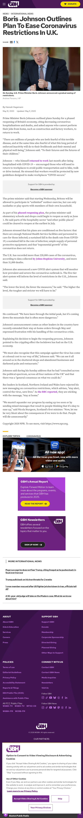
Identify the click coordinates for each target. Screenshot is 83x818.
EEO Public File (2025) (13, 693)
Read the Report (34, 503)
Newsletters (47, 683)
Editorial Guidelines (12, 672)
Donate (70, 4)
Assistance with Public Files (16, 698)
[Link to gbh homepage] (13, 3)
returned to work (39, 160)
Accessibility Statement (14, 683)
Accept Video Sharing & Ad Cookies (31, 798)
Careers (6, 637)
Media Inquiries (49, 677)
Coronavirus (33, 436)
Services (7, 632)
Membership (47, 632)
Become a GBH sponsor (41, 189)
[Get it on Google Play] (62, 466)
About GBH (8, 622)
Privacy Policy (9, 677)
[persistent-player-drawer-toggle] (80, 814)
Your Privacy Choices (40, 807)
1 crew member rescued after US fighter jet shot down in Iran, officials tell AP (40, 588)
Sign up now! (31, 544)
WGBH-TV (8, 706)
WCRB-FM (20, 711)
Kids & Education (11, 627)
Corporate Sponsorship (53, 637)
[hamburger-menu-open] (5, 4)
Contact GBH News (51, 672)
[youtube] (50, 697)
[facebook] (62, 697)
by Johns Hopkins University (49, 258)
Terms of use (9, 667)
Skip (60, 798)
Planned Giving (49, 647)
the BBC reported (47, 391)
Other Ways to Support (52, 653)
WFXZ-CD (31, 706)
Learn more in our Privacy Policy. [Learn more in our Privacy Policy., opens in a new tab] (22, 791)
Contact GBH (48, 667)
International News (22, 13)
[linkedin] (66, 697)
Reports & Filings (11, 688)
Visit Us (45, 688)
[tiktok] (47, 697)
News (6, 13)
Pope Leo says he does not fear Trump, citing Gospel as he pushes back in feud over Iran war (40, 571)
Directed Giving (49, 642)
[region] (41, 778)
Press (5, 642)
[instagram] (43, 697)
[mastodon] (58, 707)
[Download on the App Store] (47, 466)
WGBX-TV (19, 706)
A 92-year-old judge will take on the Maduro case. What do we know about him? (38, 597)
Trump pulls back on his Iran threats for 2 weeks (28, 579)
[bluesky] (54, 697)
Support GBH (48, 622)
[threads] (58, 697)
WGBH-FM (8, 711)
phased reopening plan (31, 212)
